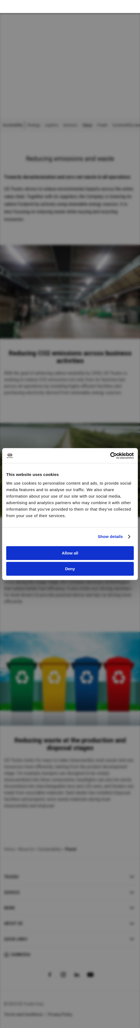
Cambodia (20, 954)
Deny (70, 568)
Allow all (70, 553)
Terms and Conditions (23, 1014)
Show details (110, 536)
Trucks (11, 877)
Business (71, 125)
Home (9, 849)
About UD (13, 923)
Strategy (33, 125)
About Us (26, 849)
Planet (87, 125)
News (9, 908)
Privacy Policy (60, 1014)
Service (12, 892)
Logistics (52, 125)
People (102, 125)
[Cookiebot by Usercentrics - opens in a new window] (110, 455)
